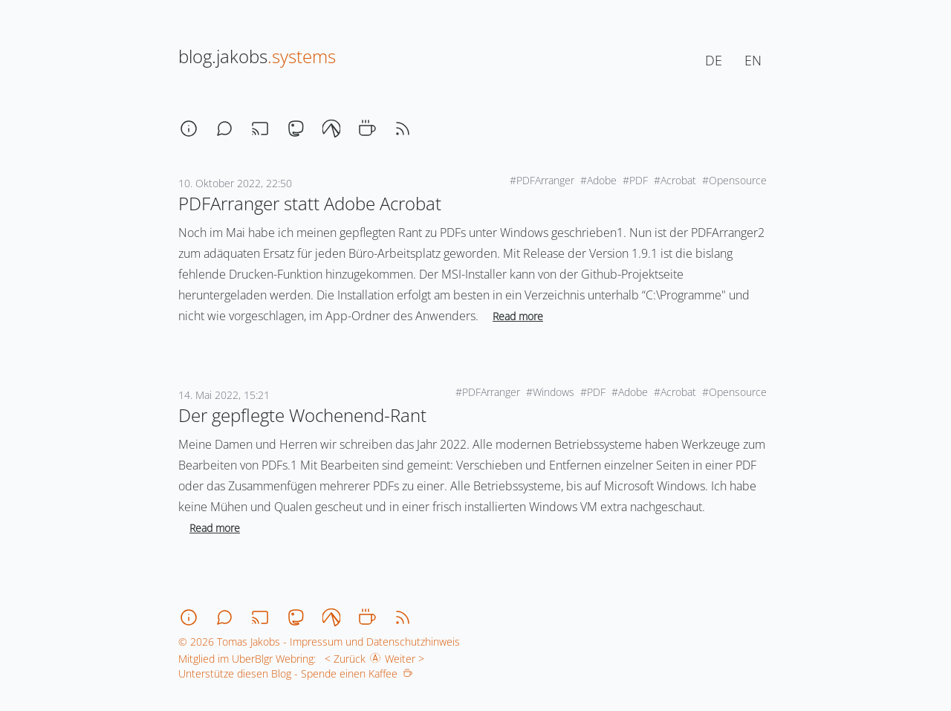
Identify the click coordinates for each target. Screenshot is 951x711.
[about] (189, 128)
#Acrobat (675, 180)
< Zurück (342, 659)
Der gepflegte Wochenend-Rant (302, 415)
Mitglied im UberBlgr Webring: (247, 659)
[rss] (403, 128)
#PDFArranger (542, 180)
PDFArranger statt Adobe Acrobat (309, 203)
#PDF (635, 180)
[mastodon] (296, 128)
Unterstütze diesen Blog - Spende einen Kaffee (295, 673)
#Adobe (598, 180)
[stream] (260, 128)
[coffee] (367, 128)
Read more (518, 316)
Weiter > (407, 659)
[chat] (224, 128)
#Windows (550, 392)
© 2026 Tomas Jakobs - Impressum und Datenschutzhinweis (319, 641)
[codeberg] (331, 128)
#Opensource (734, 180)
